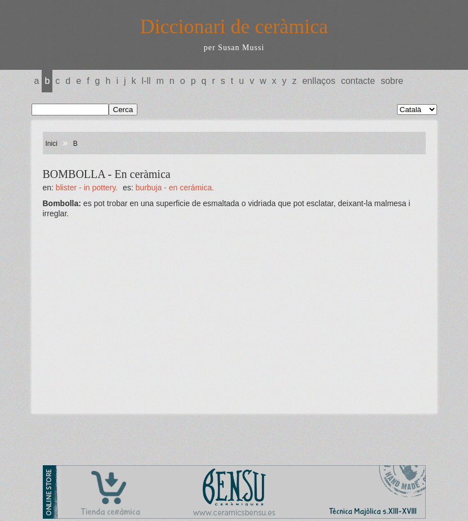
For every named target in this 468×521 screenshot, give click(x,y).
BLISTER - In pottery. (87, 187)
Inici (51, 144)
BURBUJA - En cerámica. (175, 187)
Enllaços (319, 81)
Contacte (358, 81)
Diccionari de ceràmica (234, 26)
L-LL (146, 81)
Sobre (392, 81)
